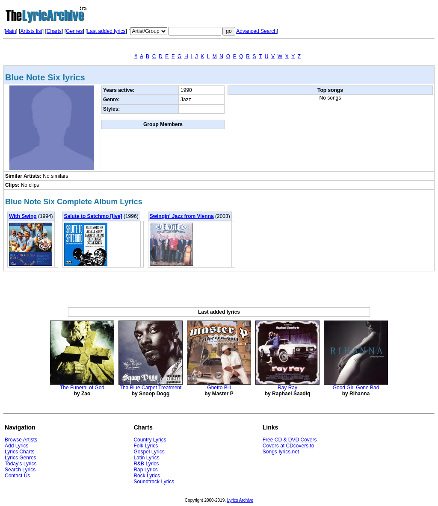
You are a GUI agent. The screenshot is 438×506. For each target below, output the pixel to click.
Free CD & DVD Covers (290, 440)
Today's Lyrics (21, 464)
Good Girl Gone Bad (356, 388)
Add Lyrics (17, 446)
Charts (54, 31)
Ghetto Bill (219, 388)
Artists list (31, 31)
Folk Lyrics (145, 446)
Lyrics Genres (20, 458)
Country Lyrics (149, 440)
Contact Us (17, 476)
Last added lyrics (106, 31)
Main (10, 31)
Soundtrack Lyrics (153, 482)
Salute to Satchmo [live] (93, 216)
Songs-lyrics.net (281, 452)
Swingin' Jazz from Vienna (182, 216)
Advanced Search (256, 31)
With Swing (23, 216)
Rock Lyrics (146, 476)
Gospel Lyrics (148, 452)
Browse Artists (21, 440)
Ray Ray (287, 388)
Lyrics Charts (20, 452)
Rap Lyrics (145, 470)
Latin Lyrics (146, 458)
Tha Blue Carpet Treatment (151, 388)
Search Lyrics (20, 470)
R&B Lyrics (146, 464)
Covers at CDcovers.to (288, 446)
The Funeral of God (82, 388)
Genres (74, 31)
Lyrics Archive (240, 500)
